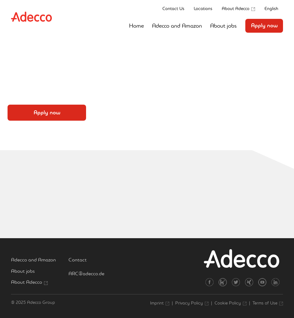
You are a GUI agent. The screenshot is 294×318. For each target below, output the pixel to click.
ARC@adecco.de (86, 273)
